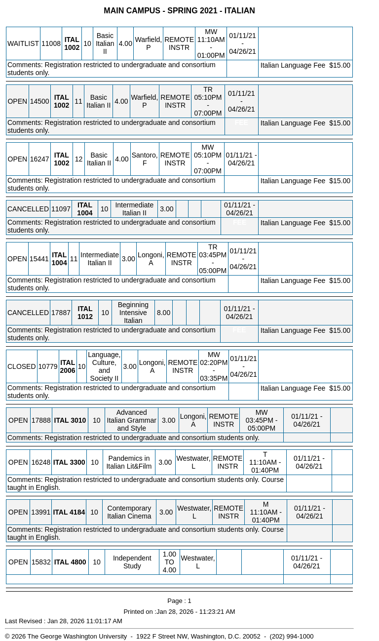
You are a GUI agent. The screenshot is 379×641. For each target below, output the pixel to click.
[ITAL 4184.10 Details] (77, 512)
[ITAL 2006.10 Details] (68, 370)
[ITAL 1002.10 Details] (71, 47)
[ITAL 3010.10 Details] (78, 420)
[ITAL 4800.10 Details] (78, 562)
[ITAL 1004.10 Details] (84, 213)
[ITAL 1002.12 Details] (61, 163)
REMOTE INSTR (179, 43)
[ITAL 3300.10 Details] (77, 462)
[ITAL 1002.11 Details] (61, 105)
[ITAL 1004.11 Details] (59, 263)
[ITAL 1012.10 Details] (85, 316)
